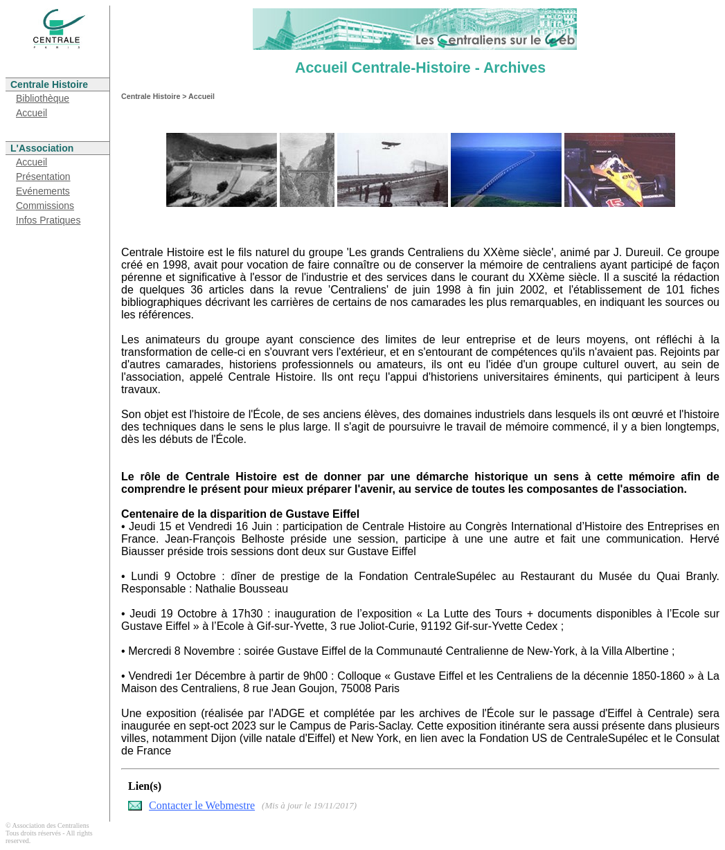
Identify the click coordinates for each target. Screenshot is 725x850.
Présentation (43, 176)
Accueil (31, 112)
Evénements (43, 191)
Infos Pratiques (48, 220)
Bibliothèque (42, 98)
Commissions (45, 205)
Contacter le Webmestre (202, 805)
